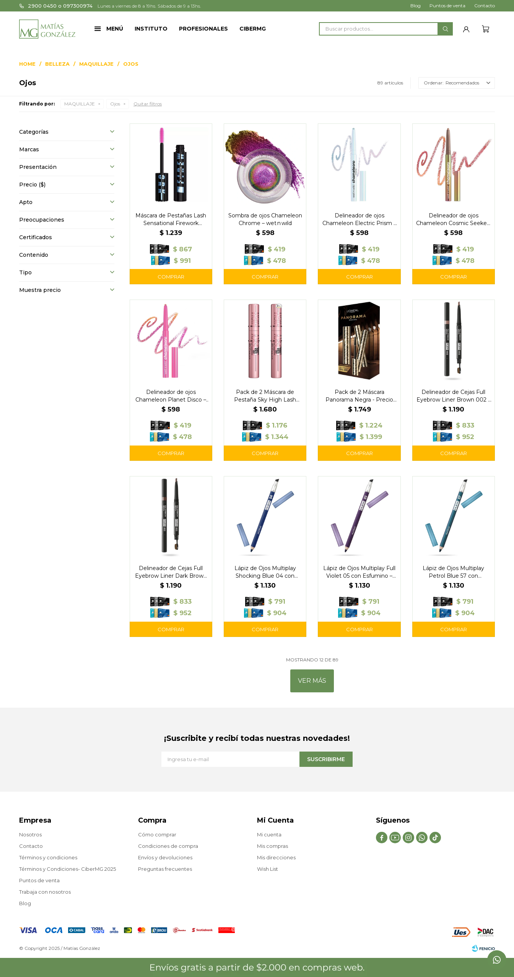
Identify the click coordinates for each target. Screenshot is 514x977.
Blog (415, 5)
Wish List (267, 869)
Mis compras (272, 846)
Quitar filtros (147, 104)
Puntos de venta (447, 5)
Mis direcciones (276, 857)
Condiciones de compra (168, 846)
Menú (114, 28)
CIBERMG (252, 28)
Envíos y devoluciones (165, 857)
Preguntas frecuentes (165, 869)
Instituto (151, 28)
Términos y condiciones (48, 857)
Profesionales (203, 28)
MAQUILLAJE (79, 104)
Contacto (484, 5)
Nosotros (30, 834)
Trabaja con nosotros (45, 892)
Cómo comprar (157, 834)
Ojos (115, 104)
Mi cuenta (269, 834)
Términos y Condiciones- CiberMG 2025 (67, 869)
